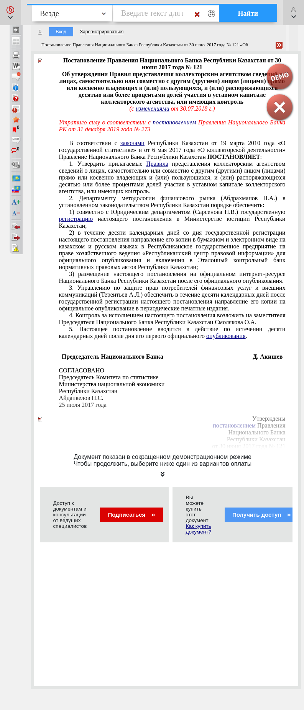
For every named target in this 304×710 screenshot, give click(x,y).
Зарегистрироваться (101, 31)
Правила (157, 163)
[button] (10, 12)
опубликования (226, 336)
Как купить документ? (198, 529)
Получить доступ (261, 514)
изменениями (152, 108)
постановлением (174, 122)
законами (132, 143)
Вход (61, 31)
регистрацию (76, 218)
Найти (248, 13)
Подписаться (131, 514)
